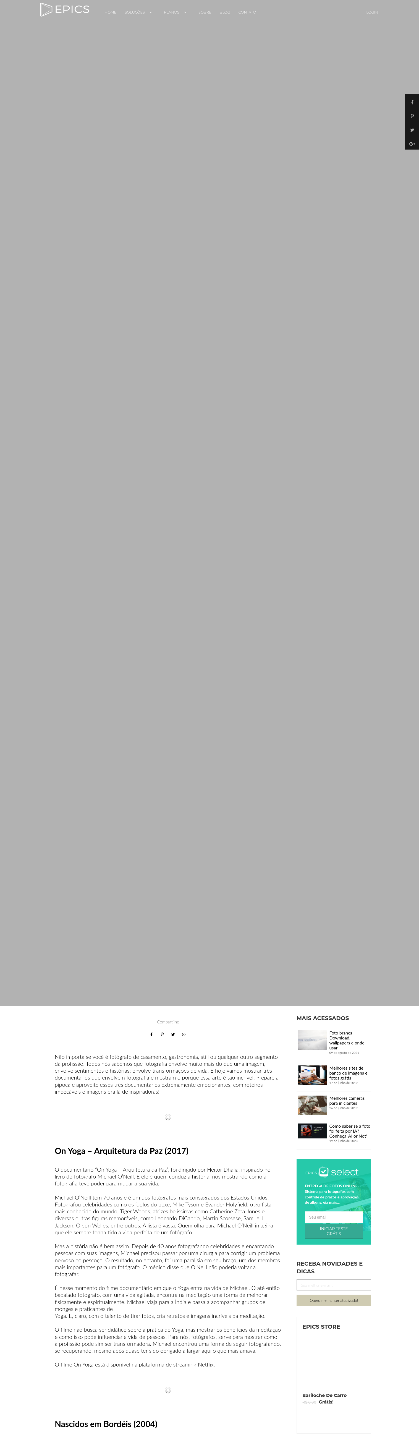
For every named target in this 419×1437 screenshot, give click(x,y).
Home (111, 12)
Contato (247, 12)
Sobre (204, 12)
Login (372, 12)
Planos (177, 12)
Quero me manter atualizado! (334, 1300)
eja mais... (331, 1202)
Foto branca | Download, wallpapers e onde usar (347, 1040)
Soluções (140, 12)
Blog (225, 12)
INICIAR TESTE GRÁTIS (334, 1231)
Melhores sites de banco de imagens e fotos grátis (348, 1072)
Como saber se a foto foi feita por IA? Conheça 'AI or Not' (349, 1130)
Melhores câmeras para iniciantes (347, 1100)
